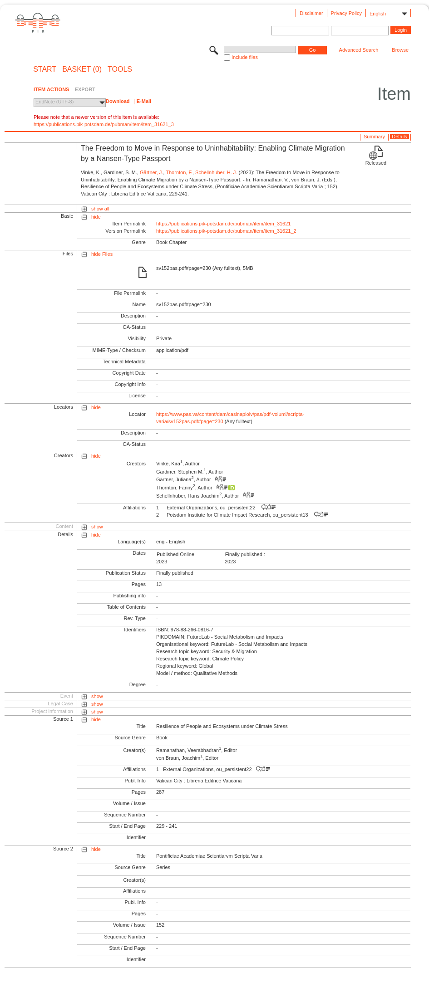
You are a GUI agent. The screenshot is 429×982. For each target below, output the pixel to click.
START (44, 69)
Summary (374, 136)
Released (375, 163)
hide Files (102, 254)
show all (100, 208)
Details (399, 136)
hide (96, 217)
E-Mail (144, 101)
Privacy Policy (346, 13)
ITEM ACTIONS (51, 89)
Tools (120, 69)
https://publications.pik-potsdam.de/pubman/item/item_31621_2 (226, 231)
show (97, 526)
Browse (400, 50)
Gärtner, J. (151, 172)
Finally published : (245, 554)
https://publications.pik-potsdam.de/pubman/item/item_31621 (223, 223)
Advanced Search (359, 50)
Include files (245, 57)
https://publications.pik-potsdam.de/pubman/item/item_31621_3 (104, 124)
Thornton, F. (179, 172)
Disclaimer (311, 13)
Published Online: (176, 554)
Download (118, 101)
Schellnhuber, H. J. (216, 172)
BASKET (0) (82, 69)
